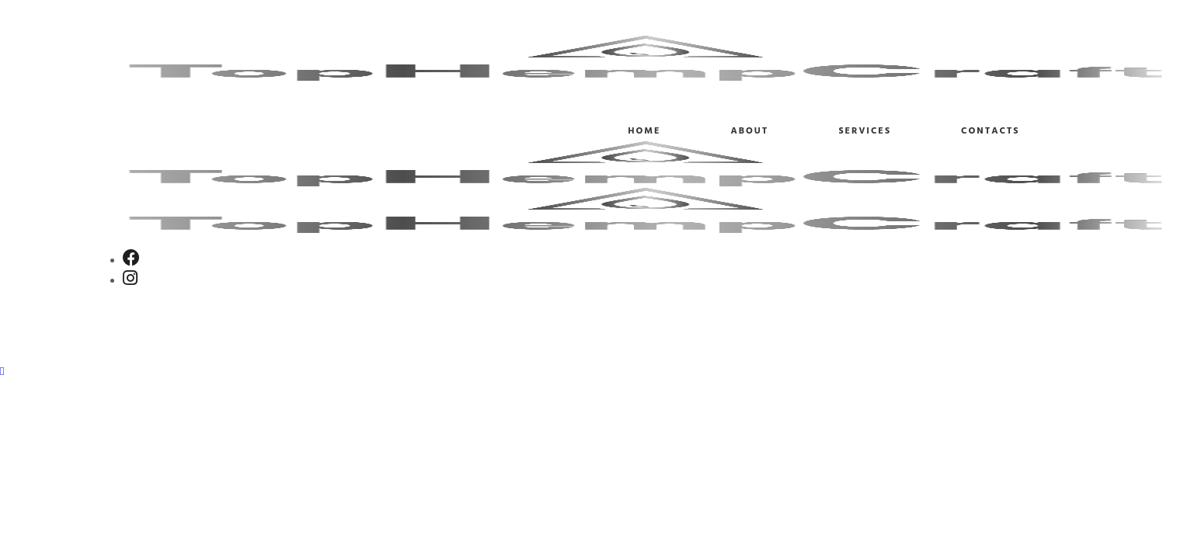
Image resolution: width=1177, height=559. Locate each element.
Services (864, 131)
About (749, 131)
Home (644, 131)
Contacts (990, 131)
